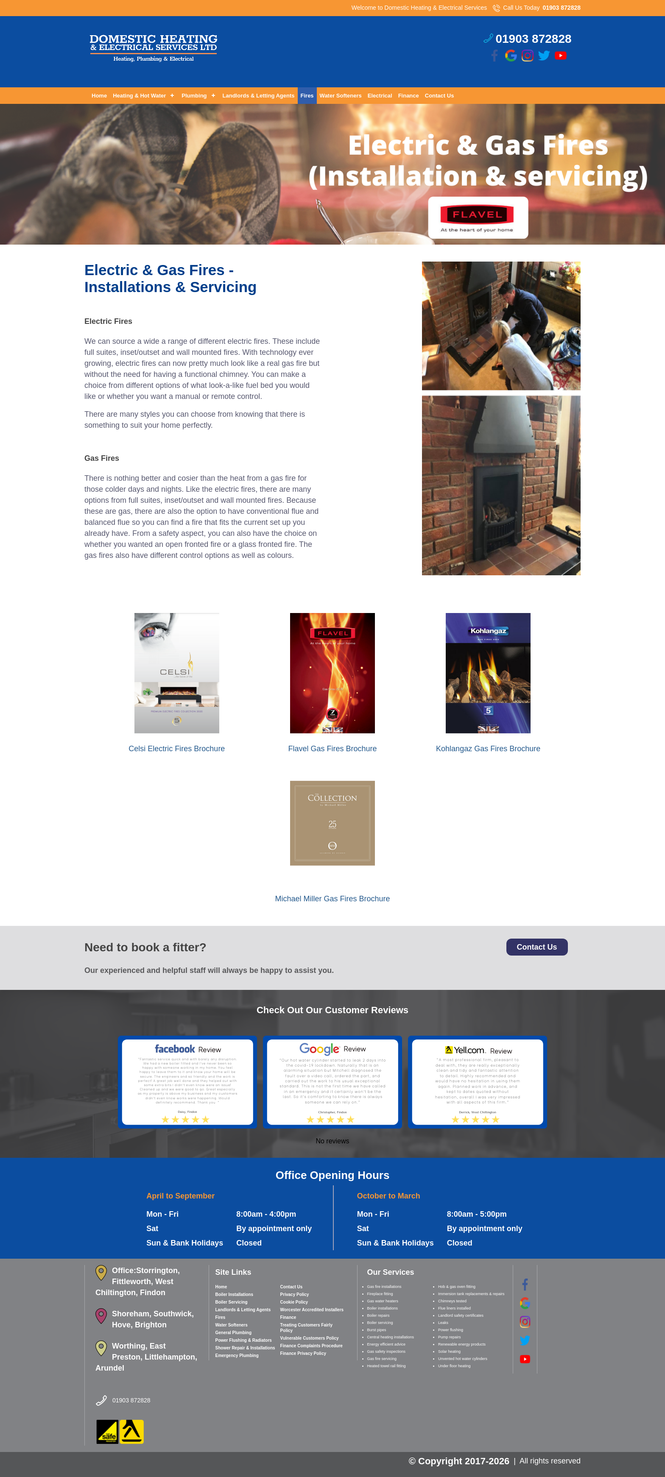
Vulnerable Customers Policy (309, 1338)
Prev (11, 245)
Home (99, 95)
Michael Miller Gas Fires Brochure (332, 899)
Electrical (380, 95)
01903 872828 (561, 7)
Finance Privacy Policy (303, 1353)
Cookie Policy (294, 1302)
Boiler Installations (234, 1294)
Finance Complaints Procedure (311, 1345)
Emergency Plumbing (237, 1355)
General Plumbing (233, 1332)
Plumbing (194, 95)
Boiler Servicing (231, 1302)
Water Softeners (341, 95)
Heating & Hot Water (139, 95)
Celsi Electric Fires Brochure (177, 748)
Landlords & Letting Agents (259, 95)
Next (653, 245)
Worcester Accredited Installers (312, 1309)
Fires (307, 95)
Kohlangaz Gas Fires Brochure (488, 748)
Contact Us (439, 95)
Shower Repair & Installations (245, 1348)
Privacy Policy (294, 1294)
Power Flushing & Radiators (243, 1340)
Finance (408, 95)
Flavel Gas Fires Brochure (332, 748)
